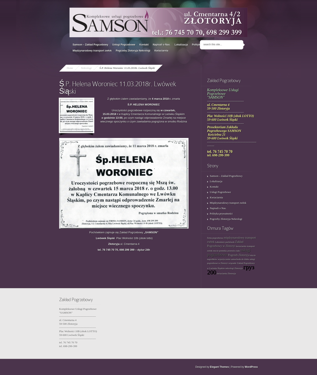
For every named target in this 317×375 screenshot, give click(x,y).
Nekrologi (86, 67)
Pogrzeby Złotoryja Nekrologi (133, 50)
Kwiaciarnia (161, 50)
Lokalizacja (181, 44)
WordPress (251, 366)
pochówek (229, 242)
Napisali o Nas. (161, 44)
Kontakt (144, 44)
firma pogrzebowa (215, 238)
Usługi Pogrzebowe (123, 44)
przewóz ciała (234, 251)
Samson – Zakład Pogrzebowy (90, 44)
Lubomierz (220, 242)
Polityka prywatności (221, 213)
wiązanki (232, 263)
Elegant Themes (219, 366)
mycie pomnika (220, 251)
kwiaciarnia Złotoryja (226, 273)
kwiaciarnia (241, 246)
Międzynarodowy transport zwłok (92, 50)
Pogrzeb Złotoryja (239, 255)
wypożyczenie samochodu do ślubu (233, 259)
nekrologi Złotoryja (234, 268)
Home (70, 67)
